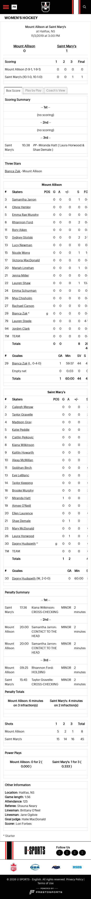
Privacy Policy (74, 879)
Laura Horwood (23, 536)
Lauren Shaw (21, 283)
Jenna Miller (20, 275)
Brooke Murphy (22, 490)
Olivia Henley (21, 207)
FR (14, 7)
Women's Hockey (21, 18)
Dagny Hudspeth (24, 543)
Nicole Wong (21, 252)
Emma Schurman (24, 290)
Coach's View (55, 90)
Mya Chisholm (22, 298)
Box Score (13, 90)
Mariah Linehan (23, 268)
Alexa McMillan (22, 460)
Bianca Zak (13, 171)
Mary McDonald (23, 528)
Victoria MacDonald (26, 260)
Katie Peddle (20, 429)
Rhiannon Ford (22, 222)
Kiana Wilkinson (23, 445)
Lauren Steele (21, 321)
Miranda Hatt (21, 498)
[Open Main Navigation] (6, 7)
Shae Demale (21, 521)
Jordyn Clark (21, 328)
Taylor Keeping (22, 483)
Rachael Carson (23, 305)
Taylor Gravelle (22, 414)
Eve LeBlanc (20, 475)
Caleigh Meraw (22, 407)
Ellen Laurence (22, 513)
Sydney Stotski (22, 237)
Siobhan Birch (22, 467)
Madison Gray (21, 422)
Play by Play (33, 90)
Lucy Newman (22, 245)
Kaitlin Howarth (23, 452)
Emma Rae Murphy (25, 214)
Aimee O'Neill (21, 505)
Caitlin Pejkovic (22, 437)
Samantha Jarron (24, 199)
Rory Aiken (19, 230)
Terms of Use (46, 883)
